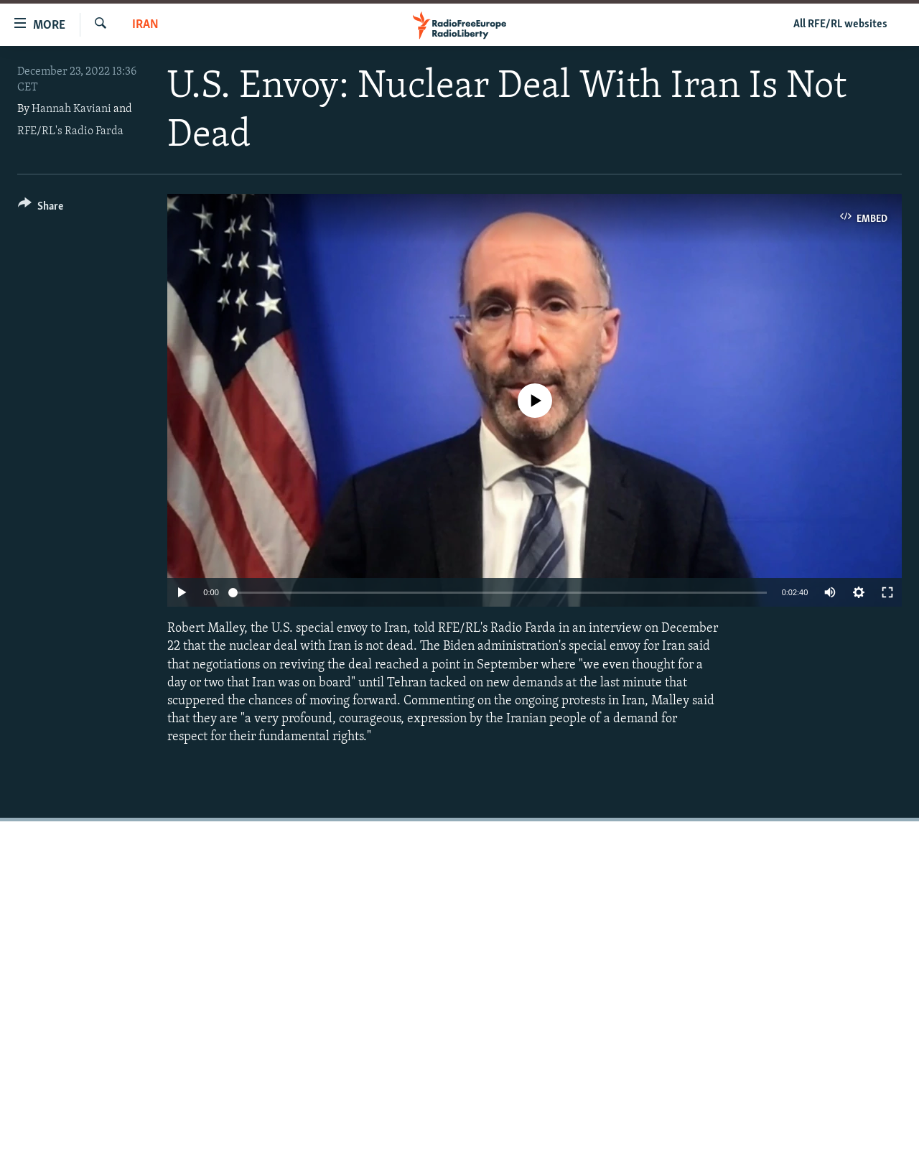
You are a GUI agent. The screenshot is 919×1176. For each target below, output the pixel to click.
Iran (145, 25)
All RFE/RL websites (840, 24)
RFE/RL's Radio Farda (70, 131)
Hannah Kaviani (71, 109)
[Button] (40, 208)
